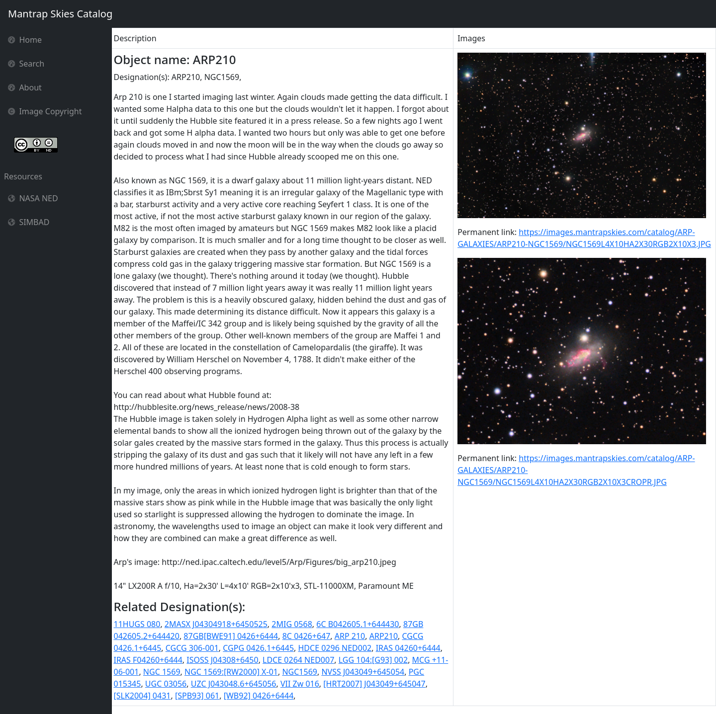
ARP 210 (352, 636)
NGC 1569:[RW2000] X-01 (250, 671)
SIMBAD (28, 222)
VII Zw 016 (302, 683)
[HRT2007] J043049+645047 (377, 683)
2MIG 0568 (294, 624)
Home (25, 39)
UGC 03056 (168, 683)
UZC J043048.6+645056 (236, 683)
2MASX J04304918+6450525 (218, 624)
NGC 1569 (180, 671)
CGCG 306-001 (194, 647)
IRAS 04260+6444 (410, 647)
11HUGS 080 (139, 624)
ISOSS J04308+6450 (225, 659)
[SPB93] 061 (200, 695)
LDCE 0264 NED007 (301, 659)
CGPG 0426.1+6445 (261, 647)
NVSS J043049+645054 (382, 671)
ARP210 (386, 636)
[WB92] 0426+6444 (261, 695)
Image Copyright (45, 111)
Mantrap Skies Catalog (60, 13)
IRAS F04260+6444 (150, 659)
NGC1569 (319, 671)
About (25, 87)
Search (26, 63)
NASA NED (33, 198)
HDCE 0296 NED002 (337, 647)
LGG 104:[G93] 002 (375, 659)
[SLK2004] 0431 (145, 695)
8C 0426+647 (309, 636)
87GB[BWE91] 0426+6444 (233, 636)
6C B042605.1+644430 (360, 624)
